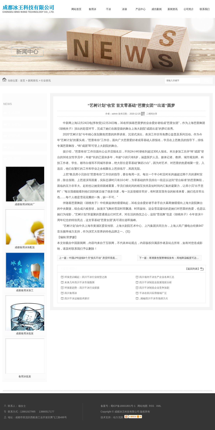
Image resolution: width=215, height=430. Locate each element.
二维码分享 (151, 113)
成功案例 (157, 9)
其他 (11, 147)
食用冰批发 (25, 376)
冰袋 (124, 9)
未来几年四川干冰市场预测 (79, 282)
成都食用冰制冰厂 (25, 204)
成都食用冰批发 (24, 333)
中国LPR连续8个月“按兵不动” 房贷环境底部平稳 (95, 257)
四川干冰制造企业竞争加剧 (154, 287)
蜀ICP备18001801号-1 (123, 405)
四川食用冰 (70, 293)
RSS (152, 405)
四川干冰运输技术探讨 (76, 298)
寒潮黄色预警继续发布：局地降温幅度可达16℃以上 (178, 257)
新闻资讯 (173, 9)
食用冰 (92, 9)
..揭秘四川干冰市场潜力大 (153, 298)
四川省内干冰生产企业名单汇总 (156, 277)
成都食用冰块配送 (25, 247)
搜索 (206, 80)
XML (158, 405)
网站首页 (76, 9)
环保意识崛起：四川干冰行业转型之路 (85, 277)
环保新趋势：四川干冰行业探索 (81, 287)
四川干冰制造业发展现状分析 (155, 282)
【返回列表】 (192, 268)
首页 (22, 80)
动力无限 (118, 417)
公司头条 (14, 113)
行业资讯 (46, 80)
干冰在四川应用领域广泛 (153, 293)
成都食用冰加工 (24, 290)
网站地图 (142, 405)
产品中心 (141, 9)
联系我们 (205, 9)
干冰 (108, 9)
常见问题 (14, 136)
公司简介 (189, 9)
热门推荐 (14, 158)
